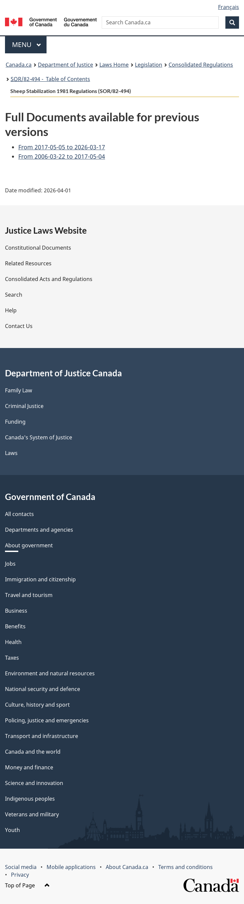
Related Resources (28, 263)
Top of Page (27, 885)
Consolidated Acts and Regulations (48, 279)
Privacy (20, 874)
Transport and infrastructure (41, 736)
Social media (21, 867)
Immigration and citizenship (40, 579)
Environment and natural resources (50, 673)
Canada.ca (19, 64)
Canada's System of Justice (38, 437)
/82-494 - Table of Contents (50, 79)
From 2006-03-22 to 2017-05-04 (61, 156)
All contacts (19, 514)
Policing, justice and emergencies (47, 720)
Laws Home (114, 64)
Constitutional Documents (38, 247)
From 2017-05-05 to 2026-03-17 (61, 147)
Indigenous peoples (30, 798)
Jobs (10, 563)
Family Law (18, 390)
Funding (15, 421)
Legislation (148, 64)
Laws (11, 453)
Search (13, 294)
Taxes (12, 657)
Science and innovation (34, 783)
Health (13, 642)
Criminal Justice (24, 406)
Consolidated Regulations (201, 64)
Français (228, 7)
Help (11, 310)
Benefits (15, 626)
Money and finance (29, 767)
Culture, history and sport (37, 704)
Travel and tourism (29, 595)
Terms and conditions (185, 867)
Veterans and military (32, 814)
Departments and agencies (39, 529)
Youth (12, 830)
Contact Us (19, 326)
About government (29, 545)
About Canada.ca (127, 867)
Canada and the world (33, 751)
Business (16, 610)
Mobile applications (71, 867)
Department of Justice (65, 64)
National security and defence (42, 689)
